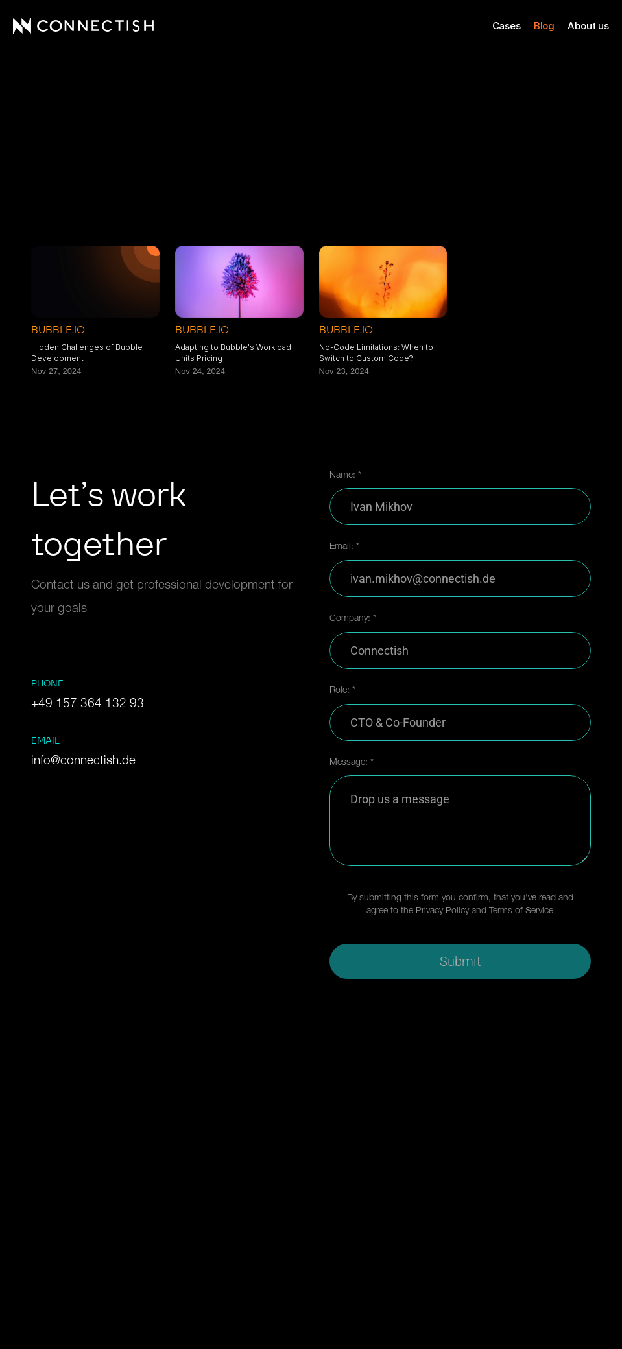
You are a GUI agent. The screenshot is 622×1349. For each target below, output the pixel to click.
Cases (506, 25)
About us (588, 25)
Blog (544, 25)
